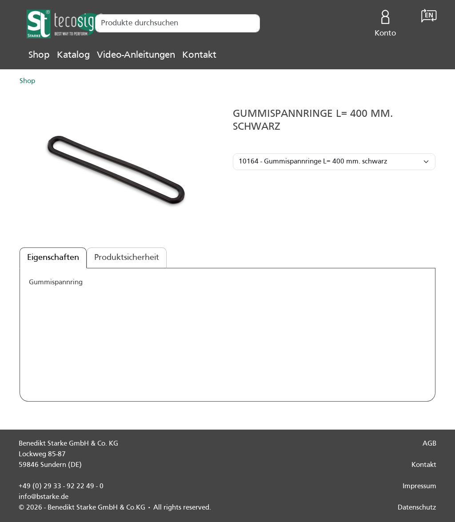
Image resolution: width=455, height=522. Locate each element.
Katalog (73, 55)
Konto (385, 21)
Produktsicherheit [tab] (126, 258)
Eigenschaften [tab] (53, 258)
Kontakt (199, 55)
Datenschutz (417, 507)
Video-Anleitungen (136, 55)
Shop (39, 55)
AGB (429, 443)
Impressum (419, 486)
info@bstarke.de (43, 497)
